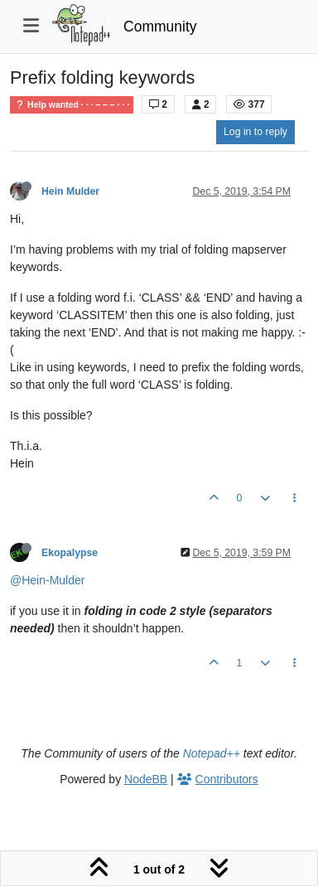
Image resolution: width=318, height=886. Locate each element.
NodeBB (145, 779)
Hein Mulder (70, 191)
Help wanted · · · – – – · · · (71, 104)
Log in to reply (255, 132)
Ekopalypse (69, 553)
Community (160, 26)
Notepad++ (211, 753)
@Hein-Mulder (47, 580)
